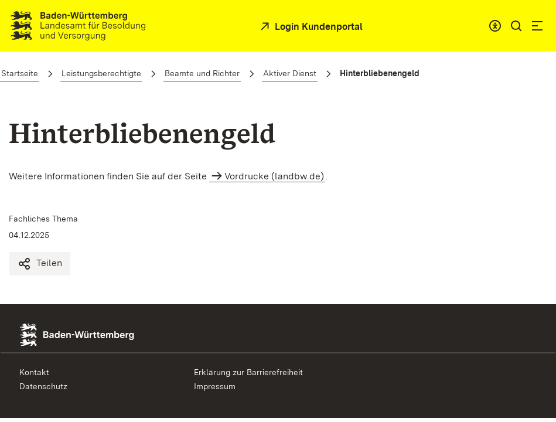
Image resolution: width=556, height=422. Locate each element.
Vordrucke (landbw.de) (274, 176)
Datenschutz (43, 386)
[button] (516, 26)
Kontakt (34, 372)
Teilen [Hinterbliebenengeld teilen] (40, 264)
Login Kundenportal (317, 26)
